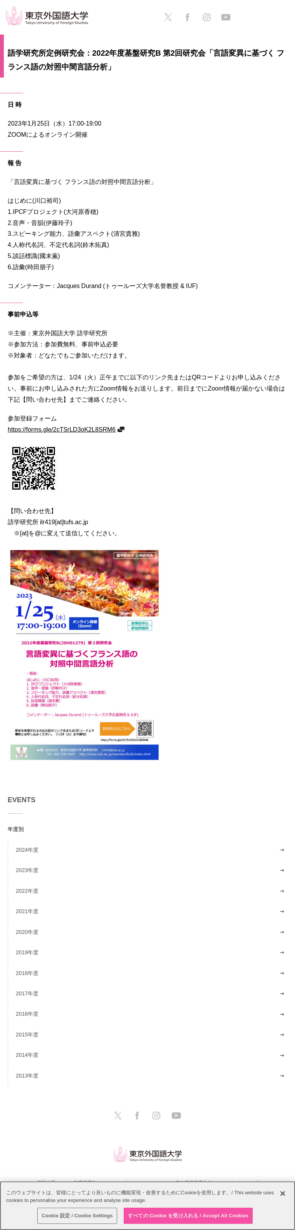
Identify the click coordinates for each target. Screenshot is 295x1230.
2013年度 (27, 1076)
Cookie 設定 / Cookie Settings (77, 1215)
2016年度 (27, 1014)
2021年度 (27, 911)
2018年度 (27, 973)
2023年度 (27, 870)
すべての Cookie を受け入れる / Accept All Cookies (188, 1215)
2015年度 (27, 1034)
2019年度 (27, 952)
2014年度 (27, 1055)
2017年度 (27, 993)
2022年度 (27, 891)
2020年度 (27, 932)
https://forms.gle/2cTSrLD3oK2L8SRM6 (62, 429)
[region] (147, 1205)
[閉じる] (282, 1193)
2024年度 (27, 850)
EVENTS (21, 800)
